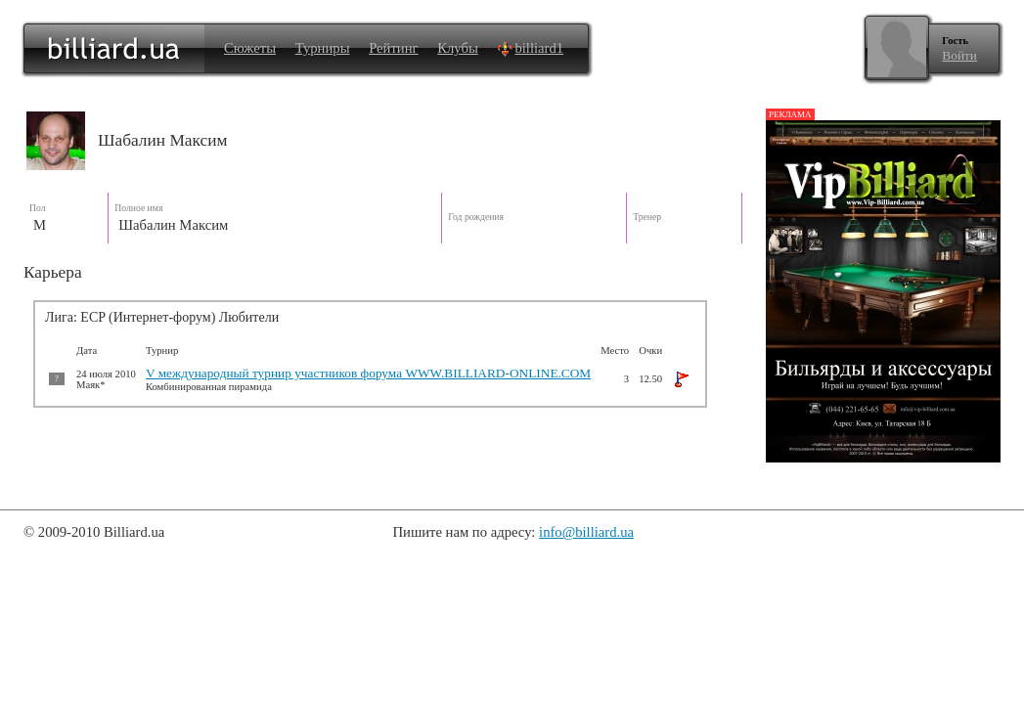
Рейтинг (393, 48)
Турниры (322, 48)
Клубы (457, 48)
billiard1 (530, 48)
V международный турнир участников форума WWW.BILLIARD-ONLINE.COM (368, 373)
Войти (959, 55)
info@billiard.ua (586, 532)
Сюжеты (250, 48)
